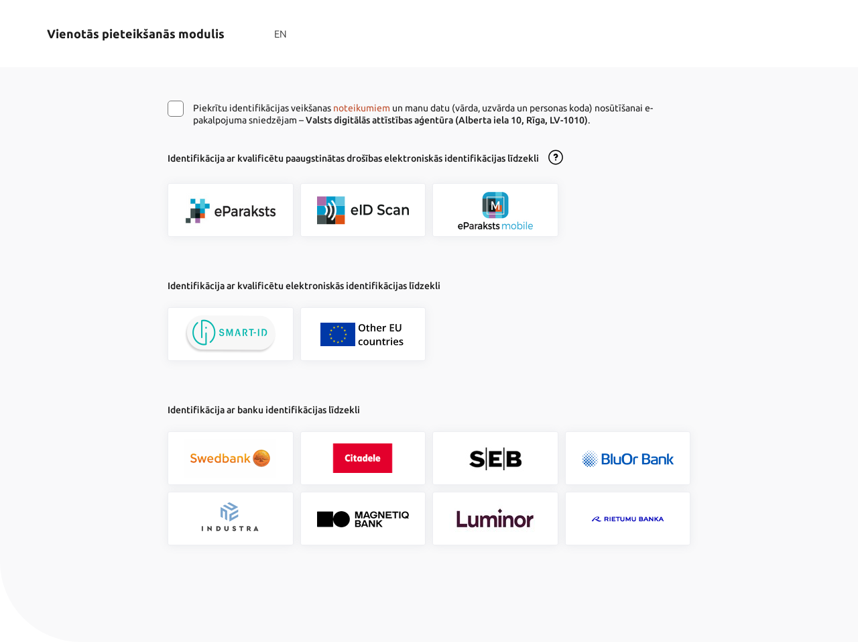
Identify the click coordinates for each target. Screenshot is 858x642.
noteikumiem (361, 108)
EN (280, 34)
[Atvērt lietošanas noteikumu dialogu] (555, 158)
